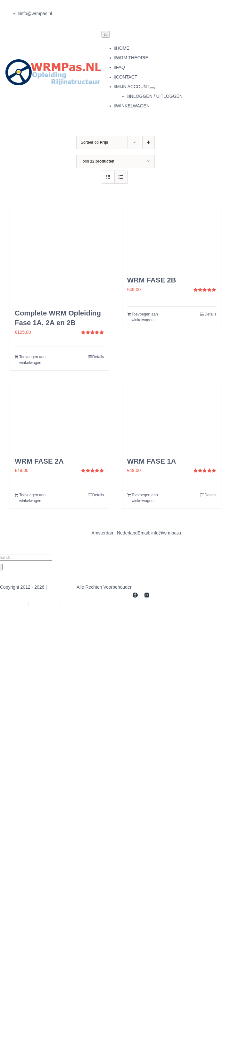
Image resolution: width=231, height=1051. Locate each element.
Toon (97, 161)
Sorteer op (94, 142)
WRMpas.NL (60, 587)
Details (98, 357)
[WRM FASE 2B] (171, 236)
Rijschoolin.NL (78, 603)
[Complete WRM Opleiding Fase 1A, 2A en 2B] (59, 252)
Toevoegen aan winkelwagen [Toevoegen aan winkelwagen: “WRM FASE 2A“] (32, 498)
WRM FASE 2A (39, 461)
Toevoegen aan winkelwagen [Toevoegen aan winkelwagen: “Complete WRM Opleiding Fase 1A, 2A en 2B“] (32, 360)
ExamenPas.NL (114, 603)
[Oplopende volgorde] (148, 142)
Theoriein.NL (45, 603)
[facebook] (54, 13)
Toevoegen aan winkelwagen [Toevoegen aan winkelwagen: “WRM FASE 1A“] (145, 498)
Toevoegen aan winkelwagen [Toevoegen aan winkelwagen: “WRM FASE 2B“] (145, 317)
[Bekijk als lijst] (121, 177)
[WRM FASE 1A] (171, 417)
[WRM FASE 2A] (59, 417)
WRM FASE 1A (151, 461)
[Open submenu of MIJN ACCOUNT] (152, 88)
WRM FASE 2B (151, 280)
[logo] (53, 61)
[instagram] (66, 13)
